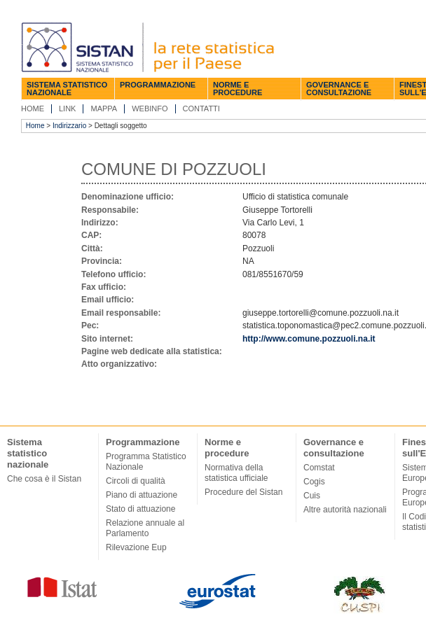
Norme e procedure (237, 88)
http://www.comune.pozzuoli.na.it (309, 339)
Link (67, 108)
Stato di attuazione (140, 509)
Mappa (103, 108)
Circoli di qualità (135, 481)
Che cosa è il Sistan (44, 479)
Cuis (311, 495)
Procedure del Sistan (243, 492)
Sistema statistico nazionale (67, 88)
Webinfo (149, 108)
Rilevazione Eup (136, 547)
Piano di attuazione (141, 495)
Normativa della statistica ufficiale (236, 473)
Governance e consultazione (338, 88)
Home (32, 108)
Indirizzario (69, 126)
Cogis (314, 481)
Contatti (201, 108)
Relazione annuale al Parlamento (145, 528)
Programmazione (157, 84)
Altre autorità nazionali (345, 509)
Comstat (319, 467)
